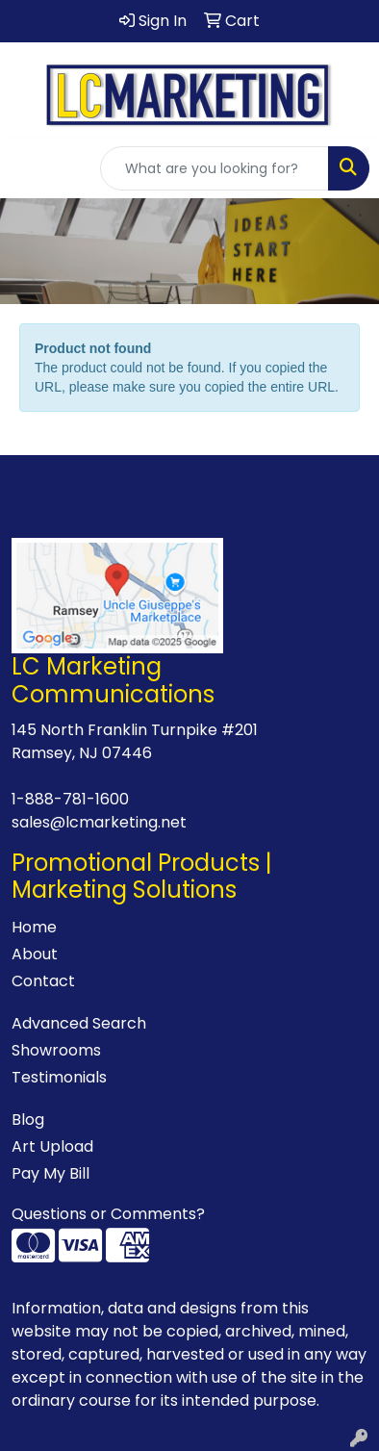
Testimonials (59, 1077)
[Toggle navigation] (30, 168)
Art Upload (52, 1146)
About (35, 954)
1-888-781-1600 (70, 799)
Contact (43, 981)
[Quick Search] (214, 168)
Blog (28, 1119)
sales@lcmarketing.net (99, 822)
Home (34, 927)
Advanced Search (79, 1023)
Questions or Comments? (108, 1214)
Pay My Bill (50, 1173)
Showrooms (56, 1050)
